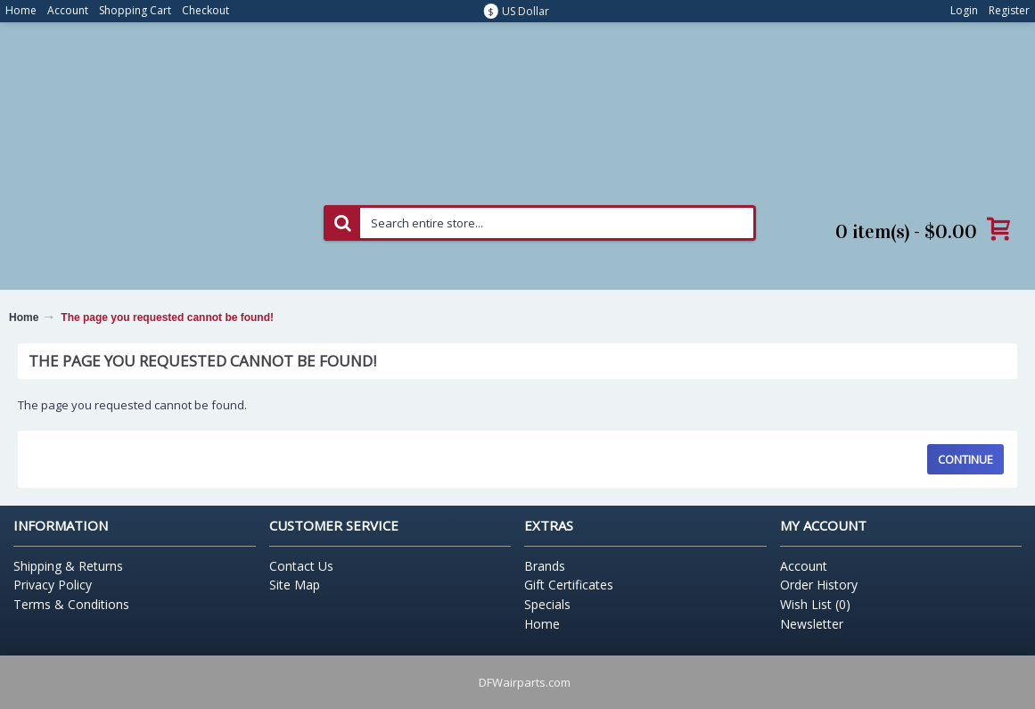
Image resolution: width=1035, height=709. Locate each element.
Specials (547, 604)
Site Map (294, 584)
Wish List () (815, 604)
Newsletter (811, 623)
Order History (819, 584)
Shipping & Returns (68, 565)
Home (23, 317)
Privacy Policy (52, 584)
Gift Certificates (568, 584)
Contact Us (301, 565)
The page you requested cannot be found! (167, 317)
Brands (544, 565)
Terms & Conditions (71, 604)
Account (803, 565)
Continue (965, 459)
